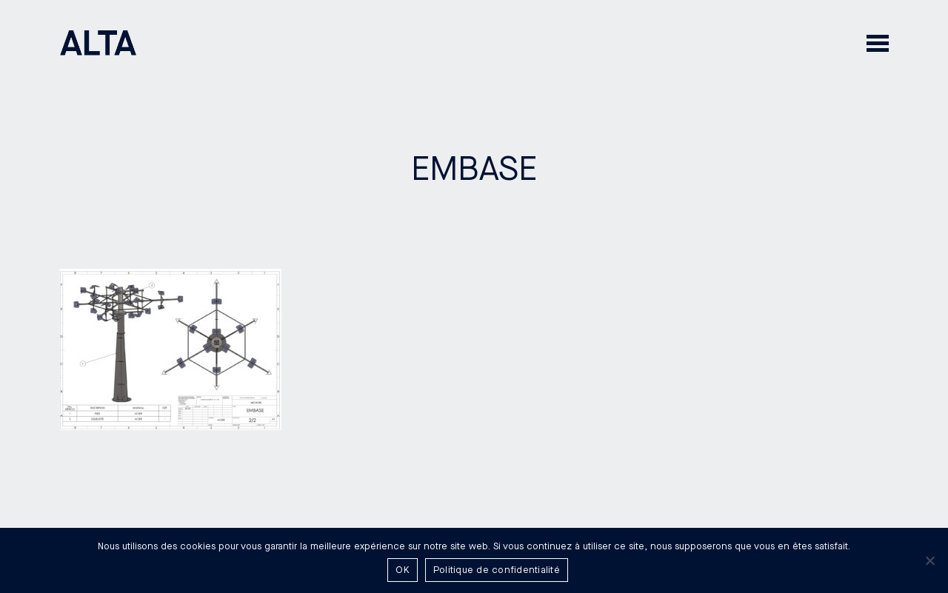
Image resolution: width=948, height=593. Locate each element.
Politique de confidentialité (496, 570)
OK (402, 570)
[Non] (929, 560)
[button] (878, 42)
